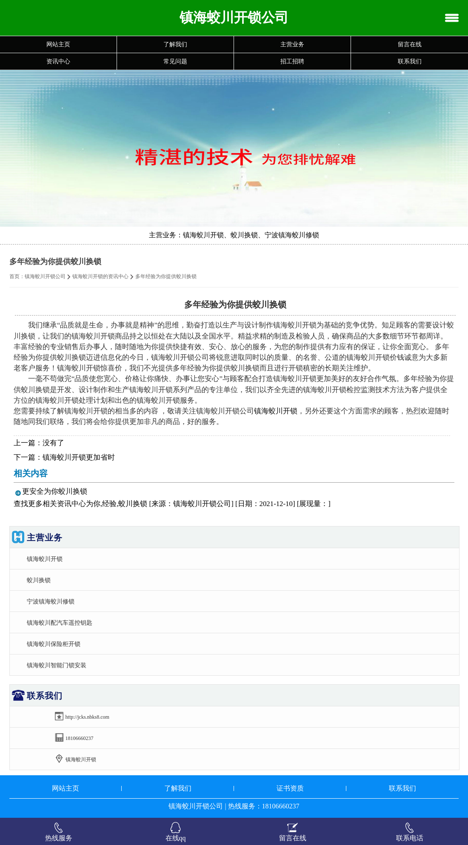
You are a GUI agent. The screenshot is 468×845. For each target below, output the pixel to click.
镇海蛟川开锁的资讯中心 (100, 276)
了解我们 (175, 44)
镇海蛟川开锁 (275, 411)
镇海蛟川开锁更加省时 (79, 457)
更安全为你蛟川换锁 (54, 491)
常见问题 (175, 61)
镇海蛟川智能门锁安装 (56, 665)
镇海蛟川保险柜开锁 (53, 643)
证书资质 (290, 788)
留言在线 (410, 44)
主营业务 (292, 44)
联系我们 (410, 61)
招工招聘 (292, 61)
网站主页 (58, 44)
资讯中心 (58, 61)
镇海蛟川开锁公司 (45, 276)
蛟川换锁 (39, 580)
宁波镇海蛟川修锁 (50, 601)
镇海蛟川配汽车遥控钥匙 (59, 622)
